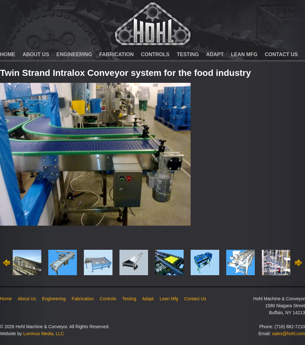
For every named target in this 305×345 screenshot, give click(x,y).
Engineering (74, 54)
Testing (188, 54)
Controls (155, 54)
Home (7, 54)
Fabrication (116, 54)
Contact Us (281, 54)
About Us (36, 54)
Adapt (215, 54)
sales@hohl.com (288, 333)
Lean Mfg (244, 54)
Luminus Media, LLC (43, 333)
